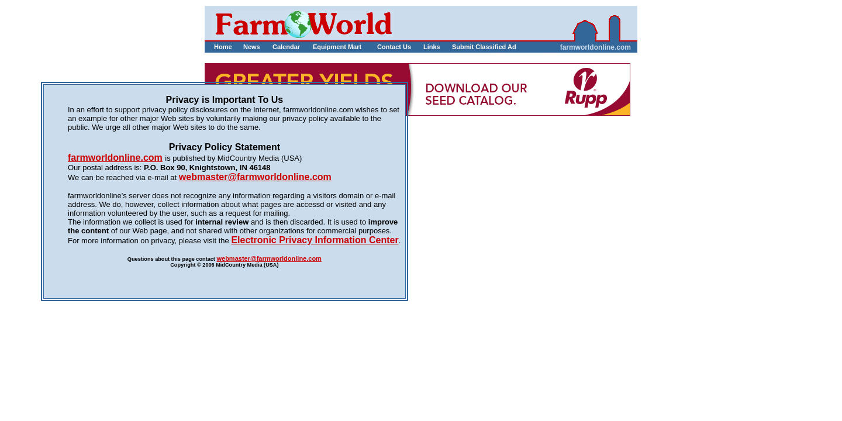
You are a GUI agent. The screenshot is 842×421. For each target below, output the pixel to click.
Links (431, 46)
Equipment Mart (337, 46)
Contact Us (394, 46)
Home (223, 46)
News (251, 46)
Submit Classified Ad (472, 46)
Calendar (286, 46)
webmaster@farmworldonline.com (268, 258)
